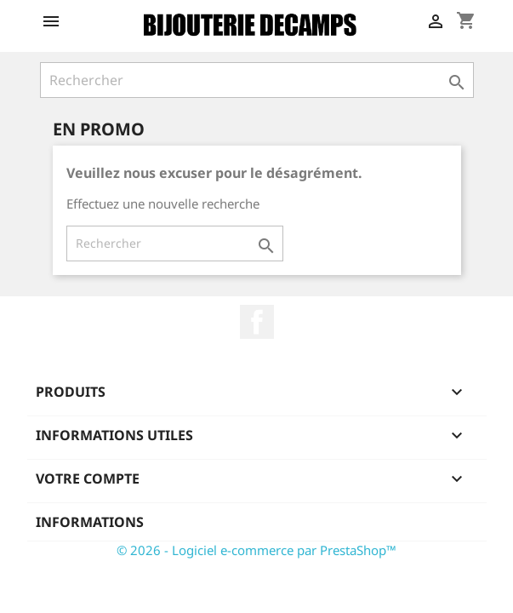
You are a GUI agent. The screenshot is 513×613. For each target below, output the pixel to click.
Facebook (257, 322)
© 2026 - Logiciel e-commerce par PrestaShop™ (256, 550)
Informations (90, 522)
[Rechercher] (257, 80)
